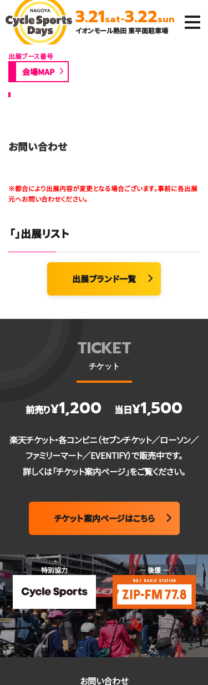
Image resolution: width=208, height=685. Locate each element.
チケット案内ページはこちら (104, 518)
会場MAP (38, 71)
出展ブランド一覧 (104, 278)
